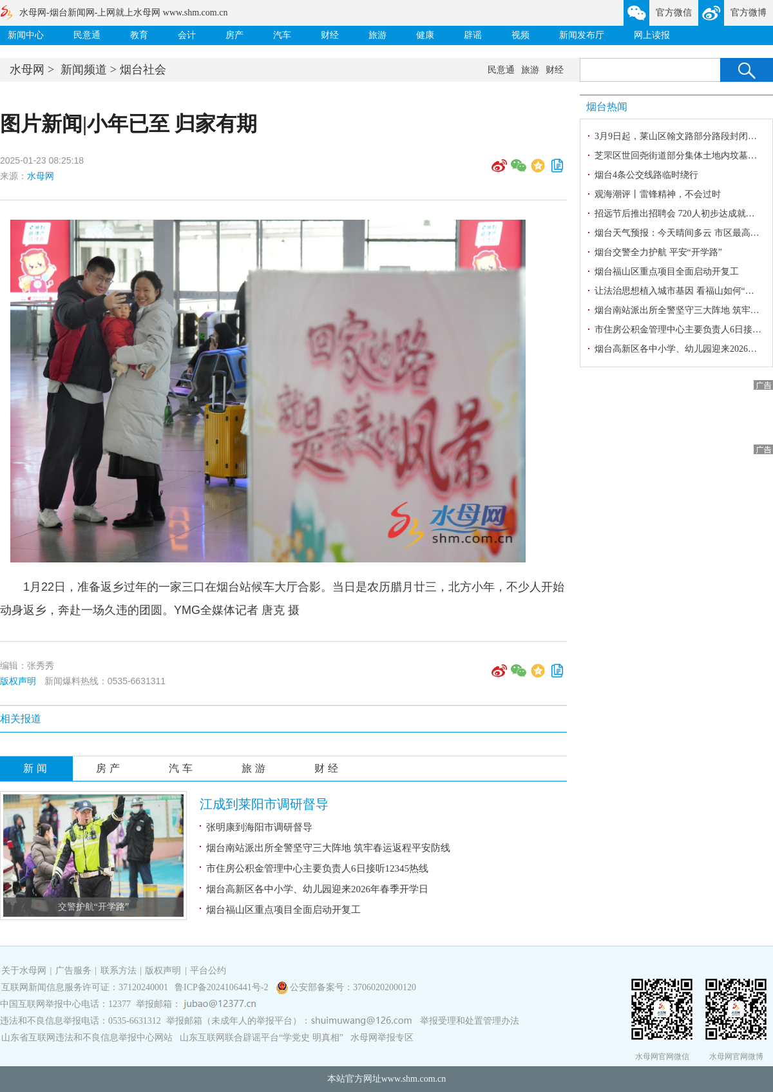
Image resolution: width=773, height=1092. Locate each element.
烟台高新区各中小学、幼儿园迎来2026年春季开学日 (317, 889)
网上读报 (652, 35)
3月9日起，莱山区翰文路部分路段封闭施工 (680, 136)
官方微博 (748, 12)
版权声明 (18, 681)
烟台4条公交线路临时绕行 (646, 175)
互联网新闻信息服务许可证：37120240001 (84, 987)
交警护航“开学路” (93, 907)
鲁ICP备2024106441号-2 (223, 987)
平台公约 (208, 970)
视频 (520, 35)
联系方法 (118, 970)
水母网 (27, 69)
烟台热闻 (606, 106)
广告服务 (73, 970)
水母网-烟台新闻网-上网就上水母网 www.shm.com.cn (123, 12)
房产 (234, 35)
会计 (187, 35)
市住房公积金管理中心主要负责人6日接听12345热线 (317, 868)
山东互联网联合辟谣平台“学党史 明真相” (261, 1037)
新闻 (36, 768)
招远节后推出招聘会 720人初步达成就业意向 (684, 213)
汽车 (282, 35)
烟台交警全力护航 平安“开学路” (658, 252)
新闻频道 (84, 69)
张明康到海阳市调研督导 (259, 827)
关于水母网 (25, 970)
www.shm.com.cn (413, 1079)
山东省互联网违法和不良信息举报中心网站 (87, 1037)
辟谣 (473, 35)
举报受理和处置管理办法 (469, 1021)
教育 (139, 35)
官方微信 (674, 12)
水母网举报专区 (382, 1037)
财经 (330, 35)
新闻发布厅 (581, 35)
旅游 (377, 35)
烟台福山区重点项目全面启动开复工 (283, 910)
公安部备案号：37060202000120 (353, 987)
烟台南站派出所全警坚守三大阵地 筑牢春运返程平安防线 (328, 848)
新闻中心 (26, 35)
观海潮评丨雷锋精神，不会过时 (658, 194)
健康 (425, 35)
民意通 (86, 35)
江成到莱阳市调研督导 (264, 804)
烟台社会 (143, 69)
